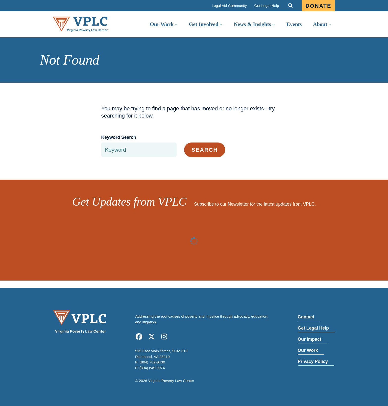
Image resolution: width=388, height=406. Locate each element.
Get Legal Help (266, 5)
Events (294, 24)
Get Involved (203, 24)
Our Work (162, 24)
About (320, 24)
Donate (318, 6)
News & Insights (252, 24)
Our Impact (309, 339)
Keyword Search (118, 137)
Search (205, 150)
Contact (306, 316)
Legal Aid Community (229, 5)
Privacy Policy (313, 361)
